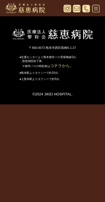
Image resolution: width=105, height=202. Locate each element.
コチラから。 (62, 65)
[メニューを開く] (96, 9)
